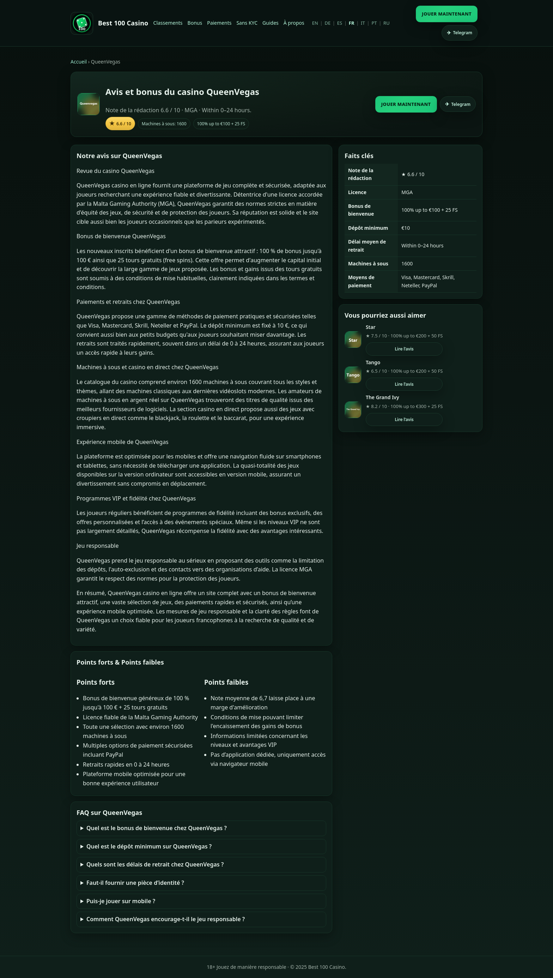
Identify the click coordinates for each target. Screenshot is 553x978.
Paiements (219, 22)
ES (339, 23)
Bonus (195, 22)
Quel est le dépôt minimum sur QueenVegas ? (149, 846)
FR (351, 23)
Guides (270, 22)
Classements (168, 22)
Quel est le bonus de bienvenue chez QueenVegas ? (156, 828)
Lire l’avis (404, 349)
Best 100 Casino (123, 23)
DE (327, 23)
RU (386, 23)
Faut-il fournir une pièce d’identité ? (135, 883)
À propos (294, 22)
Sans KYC (246, 22)
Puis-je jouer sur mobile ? (120, 901)
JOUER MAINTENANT (447, 14)
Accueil (79, 61)
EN (315, 23)
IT (363, 23)
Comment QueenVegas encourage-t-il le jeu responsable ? (165, 919)
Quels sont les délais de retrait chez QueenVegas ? (155, 864)
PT (374, 23)
